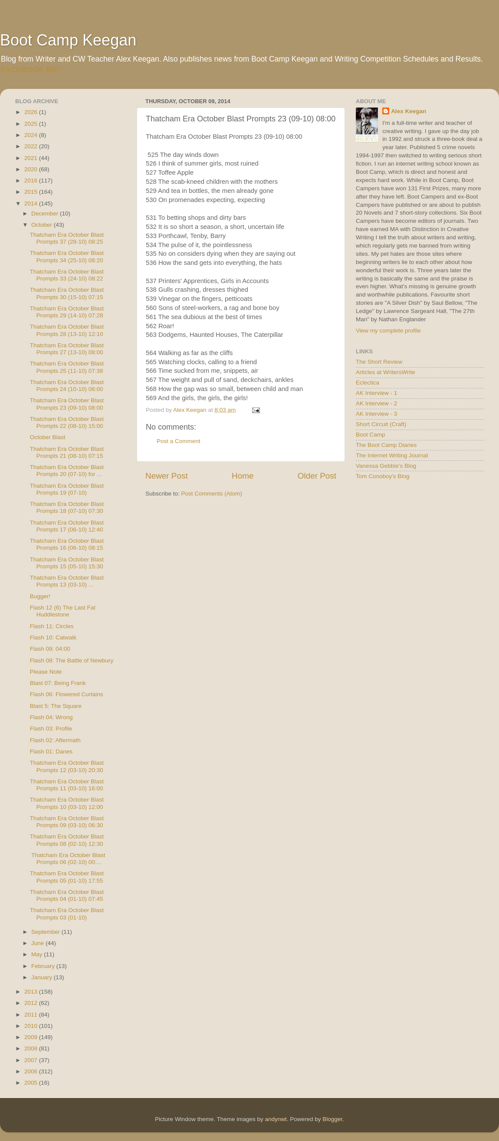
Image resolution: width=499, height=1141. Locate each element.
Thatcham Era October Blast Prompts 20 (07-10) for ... (67, 470)
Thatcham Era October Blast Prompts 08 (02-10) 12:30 (67, 840)
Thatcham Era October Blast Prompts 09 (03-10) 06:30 (67, 821)
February (43, 966)
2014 (31, 203)
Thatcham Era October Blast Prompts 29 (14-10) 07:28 (67, 312)
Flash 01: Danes (51, 751)
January (42, 977)
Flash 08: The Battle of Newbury (72, 660)
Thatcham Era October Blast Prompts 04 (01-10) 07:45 (67, 895)
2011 (31, 1014)
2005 (31, 1082)
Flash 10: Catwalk (53, 637)
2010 (31, 1026)
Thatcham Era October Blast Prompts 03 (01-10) (67, 913)
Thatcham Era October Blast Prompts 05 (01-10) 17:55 (67, 876)
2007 (31, 1060)
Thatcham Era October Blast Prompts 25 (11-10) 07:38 (67, 367)
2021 (31, 158)
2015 (31, 192)
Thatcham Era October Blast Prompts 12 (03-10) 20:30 (67, 766)
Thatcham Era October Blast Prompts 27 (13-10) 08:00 (67, 348)
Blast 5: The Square (56, 706)
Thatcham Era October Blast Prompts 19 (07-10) (67, 489)
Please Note (46, 671)
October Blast (48, 437)
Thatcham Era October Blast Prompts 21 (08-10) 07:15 (67, 452)
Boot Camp (370, 434)
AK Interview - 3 (376, 414)
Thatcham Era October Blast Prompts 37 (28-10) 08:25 (67, 238)
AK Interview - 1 (376, 393)
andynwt (275, 1119)
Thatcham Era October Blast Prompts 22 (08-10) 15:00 (67, 422)
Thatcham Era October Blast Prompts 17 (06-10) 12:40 (67, 526)
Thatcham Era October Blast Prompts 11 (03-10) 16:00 (67, 785)
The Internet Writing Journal (392, 455)
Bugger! (40, 596)
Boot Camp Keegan (68, 40)
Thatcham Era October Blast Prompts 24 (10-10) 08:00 (67, 385)
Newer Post (166, 475)
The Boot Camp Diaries (386, 445)
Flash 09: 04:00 (50, 648)
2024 (31, 135)
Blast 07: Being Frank (58, 683)
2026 (31, 112)
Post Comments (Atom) (211, 493)
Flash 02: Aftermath (55, 740)
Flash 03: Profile (51, 728)
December (45, 213)
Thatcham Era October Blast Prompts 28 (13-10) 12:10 (67, 330)
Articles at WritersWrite (385, 372)
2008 (31, 1048)
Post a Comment (178, 441)
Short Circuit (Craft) (381, 424)
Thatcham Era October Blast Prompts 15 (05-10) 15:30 (67, 563)
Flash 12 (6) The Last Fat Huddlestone (62, 611)
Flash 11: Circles (52, 626)
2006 (31, 1071)
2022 (31, 146)
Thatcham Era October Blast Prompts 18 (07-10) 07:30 (67, 507)
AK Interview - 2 (376, 403)
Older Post (317, 475)
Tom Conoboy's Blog (382, 476)
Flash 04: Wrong (51, 717)
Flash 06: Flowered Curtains (66, 694)
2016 (31, 180)
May (37, 954)
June (38, 943)
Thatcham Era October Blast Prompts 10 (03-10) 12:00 (67, 803)
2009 (31, 1037)
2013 (31, 991)
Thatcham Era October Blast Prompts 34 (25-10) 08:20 (67, 256)
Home (242, 475)
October (42, 225)
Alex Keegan (408, 111)
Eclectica (367, 382)
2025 (31, 124)
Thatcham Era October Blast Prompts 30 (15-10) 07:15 (67, 293)
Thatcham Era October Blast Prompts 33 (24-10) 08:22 (67, 275)
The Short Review (379, 362)
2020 (31, 169)
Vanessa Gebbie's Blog (386, 466)
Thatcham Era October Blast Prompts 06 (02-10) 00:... (67, 858)
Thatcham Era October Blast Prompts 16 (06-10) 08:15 (67, 544)
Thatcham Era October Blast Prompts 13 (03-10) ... (67, 581)
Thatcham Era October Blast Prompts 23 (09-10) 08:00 (67, 404)
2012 (31, 1003)
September (46, 932)
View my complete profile (388, 330)
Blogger (332, 1119)
